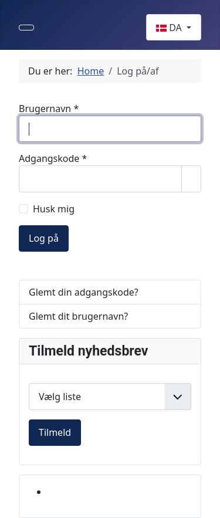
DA (170, 27)
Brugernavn (49, 108)
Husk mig (54, 208)
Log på (44, 238)
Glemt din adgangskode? (83, 292)
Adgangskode (53, 158)
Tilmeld (55, 432)
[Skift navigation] (26, 28)
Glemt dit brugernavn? (78, 316)
